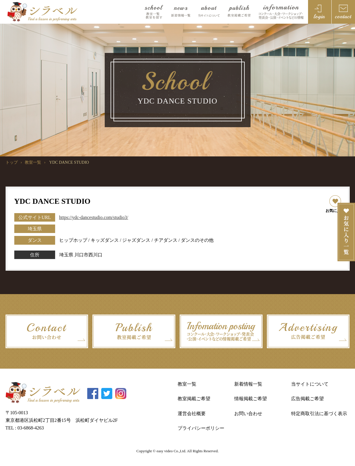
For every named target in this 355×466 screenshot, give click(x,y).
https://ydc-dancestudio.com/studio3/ (93, 217)
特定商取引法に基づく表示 (319, 413)
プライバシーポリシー (201, 428)
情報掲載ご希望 (250, 398)
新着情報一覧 (248, 384)
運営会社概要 (192, 413)
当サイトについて (309, 384)
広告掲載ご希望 (307, 398)
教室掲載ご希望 (194, 398)
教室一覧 (33, 162)
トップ (12, 162)
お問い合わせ (248, 413)
